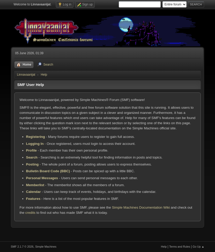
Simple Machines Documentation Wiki (141, 207)
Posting (32, 164)
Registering (35, 137)
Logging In (35, 144)
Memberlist (35, 185)
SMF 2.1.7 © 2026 (22, 246)
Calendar (33, 192)
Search (32, 157)
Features (33, 199)
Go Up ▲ (198, 246)
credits (30, 213)
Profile (31, 150)
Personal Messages (42, 178)
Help (164, 246)
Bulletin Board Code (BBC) (48, 171)
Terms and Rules (179, 246)
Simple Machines (45, 246)
